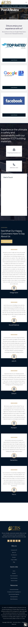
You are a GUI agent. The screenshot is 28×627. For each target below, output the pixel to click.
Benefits (14, 573)
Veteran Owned (14, 580)
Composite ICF (14, 550)
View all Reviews (6, 241)
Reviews (14, 557)
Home (14, 571)
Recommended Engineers (14, 594)
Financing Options (14, 596)
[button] (25, 624)
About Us (14, 552)
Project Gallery (14, 559)
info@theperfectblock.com (14, 153)
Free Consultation (14, 575)
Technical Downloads (14, 589)
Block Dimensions (14, 599)
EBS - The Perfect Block (15, 622)
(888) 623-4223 (14, 167)
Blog (14, 562)
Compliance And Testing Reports (14, 591)
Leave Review (14, 60)
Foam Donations (14, 578)
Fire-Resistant (14, 554)
